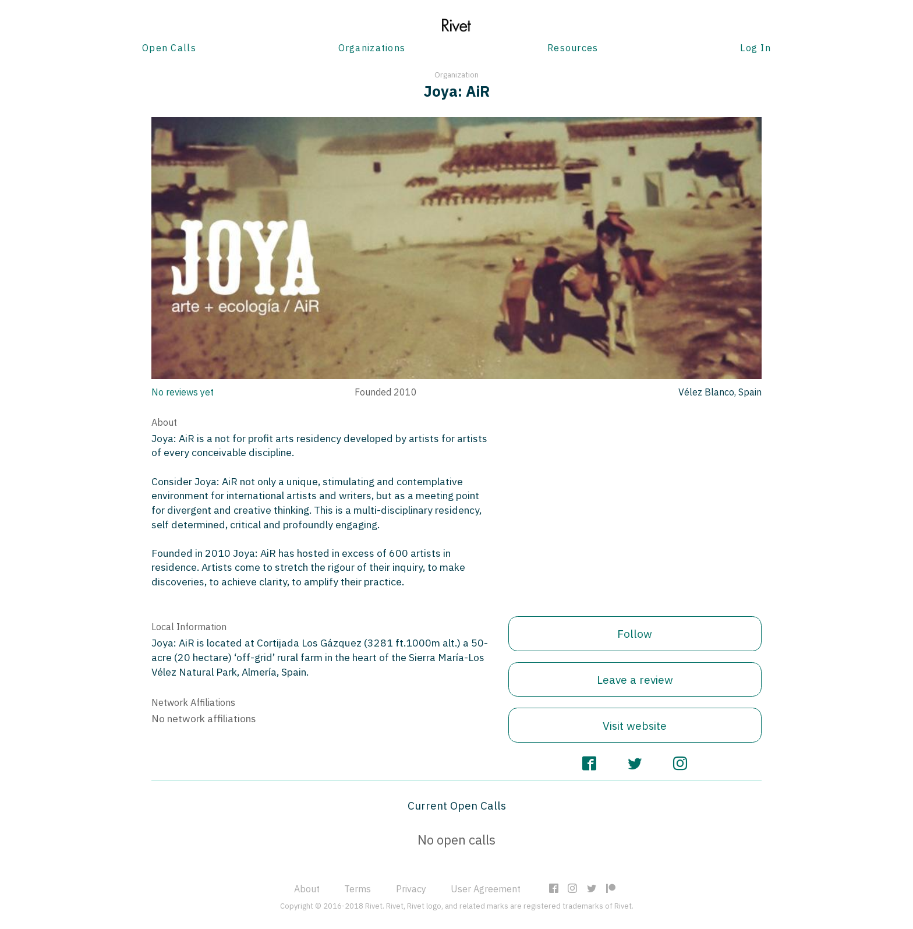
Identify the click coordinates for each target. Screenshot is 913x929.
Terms (357, 888)
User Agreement (486, 888)
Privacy (411, 888)
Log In (755, 47)
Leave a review (635, 679)
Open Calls (169, 47)
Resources (573, 47)
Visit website (635, 725)
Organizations (372, 47)
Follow (634, 633)
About (307, 888)
